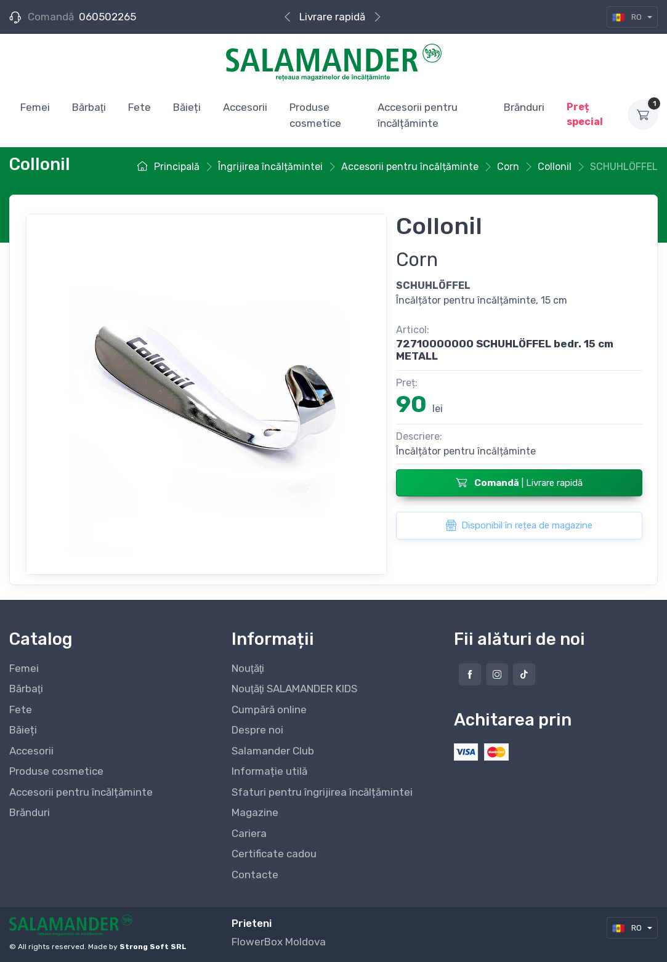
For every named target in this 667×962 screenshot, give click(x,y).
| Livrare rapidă (519, 482)
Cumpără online (269, 709)
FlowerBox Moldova (279, 942)
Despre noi (257, 730)
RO (628, 17)
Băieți (23, 730)
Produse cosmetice (56, 771)
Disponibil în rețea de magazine (518, 525)
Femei (24, 668)
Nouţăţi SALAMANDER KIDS (294, 688)
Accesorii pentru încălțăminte (81, 792)
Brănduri (29, 812)
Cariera (249, 833)
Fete (20, 709)
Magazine (255, 812)
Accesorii (31, 751)
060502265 (107, 16)
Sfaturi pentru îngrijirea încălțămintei (322, 792)
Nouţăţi (248, 668)
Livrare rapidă (332, 16)
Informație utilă (269, 771)
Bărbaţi (26, 688)
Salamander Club (273, 751)
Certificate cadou (274, 853)
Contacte (255, 874)
